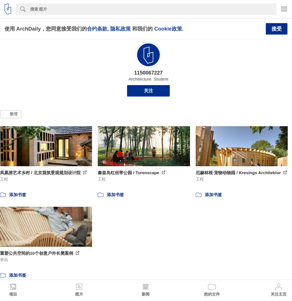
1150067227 (148, 73)
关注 (148, 90)
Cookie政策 (168, 29)
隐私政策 (120, 29)
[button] (10, 114)
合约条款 (97, 29)
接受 (276, 29)
